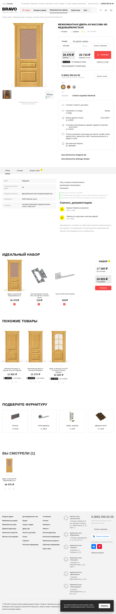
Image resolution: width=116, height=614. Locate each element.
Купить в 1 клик (103, 62)
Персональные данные (51, 541)
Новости (45, 528)
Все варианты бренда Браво (75, 159)
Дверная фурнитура (9, 528)
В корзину (103, 288)
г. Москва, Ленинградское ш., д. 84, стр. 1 (78, 591)
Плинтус (15, 425)
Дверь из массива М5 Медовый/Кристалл (14, 295)
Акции (27, 10)
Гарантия (26, 541)
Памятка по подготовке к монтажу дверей (82, 216)
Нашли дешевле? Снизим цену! (74, 66)
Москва (10, 3)
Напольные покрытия (10, 532)
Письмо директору (49, 532)
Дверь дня (26, 528)
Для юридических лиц (30, 516)
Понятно (104, 606)
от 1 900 (69, 120)
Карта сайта (47, 549)
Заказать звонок (102, 76)
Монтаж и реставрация (10, 536)
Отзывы (68, 4)
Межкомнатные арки (9, 524)
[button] (68, 55)
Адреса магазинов (79, 4)
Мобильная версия (97, 553)
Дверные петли (101, 425)
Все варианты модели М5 (73, 155)
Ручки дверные (43, 425)
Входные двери (40, 10)
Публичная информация (51, 544)
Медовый (25, 181)
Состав (88, 57)
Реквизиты (46, 524)
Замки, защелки (72, 425)
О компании (25, 4)
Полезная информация (30, 544)
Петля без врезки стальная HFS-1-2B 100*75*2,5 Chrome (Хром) (39, 295)
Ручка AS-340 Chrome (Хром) (65, 294)
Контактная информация (51, 536)
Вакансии (34, 4)
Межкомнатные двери (59, 10)
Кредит (62, 4)
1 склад (69, 113)
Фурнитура (75, 10)
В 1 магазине (71, 145)
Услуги (56, 4)
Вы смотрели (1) (18, 453)
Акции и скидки (28, 524)
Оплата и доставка (46, 4)
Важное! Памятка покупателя (77, 208)
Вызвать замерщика (100, 45)
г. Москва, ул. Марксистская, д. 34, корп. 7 (77, 565)
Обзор (7, 171)
